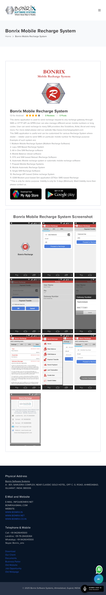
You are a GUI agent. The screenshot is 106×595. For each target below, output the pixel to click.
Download (10, 551)
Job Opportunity (13, 568)
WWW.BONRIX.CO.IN (15, 519)
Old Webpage (12, 572)
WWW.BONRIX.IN (14, 512)
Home (8, 36)
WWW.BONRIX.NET (15, 515)
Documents (11, 558)
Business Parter (12, 561)
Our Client (10, 555)
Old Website (11, 565)
